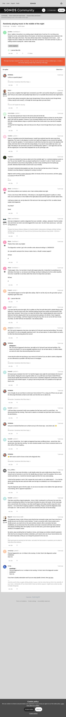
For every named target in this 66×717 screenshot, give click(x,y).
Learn (8, 3)
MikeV (9, 90)
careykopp (10, 550)
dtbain (9, 188)
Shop (3, 3)
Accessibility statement (44, 601)
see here (50, 577)
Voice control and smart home (17, 15)
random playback (13, 46)
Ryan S (10, 517)
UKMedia (10, 75)
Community (4, 15)
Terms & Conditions (21, 601)
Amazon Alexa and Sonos (33, 15)
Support (13, 3)
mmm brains (11, 113)
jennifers (10, 31)
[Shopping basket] (61, 3)
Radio (17, 3)
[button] (2, 10)
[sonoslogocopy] (33, 3)
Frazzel (10, 290)
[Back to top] (62, 598)
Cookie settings (32, 601)
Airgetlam (10, 156)
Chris (9, 218)
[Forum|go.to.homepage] (19, 10)
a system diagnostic (25, 173)
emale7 (10, 307)
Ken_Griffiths (11, 469)
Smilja (9, 566)
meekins (10, 136)
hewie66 (10, 371)
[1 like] (14, 50)
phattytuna (10, 328)
